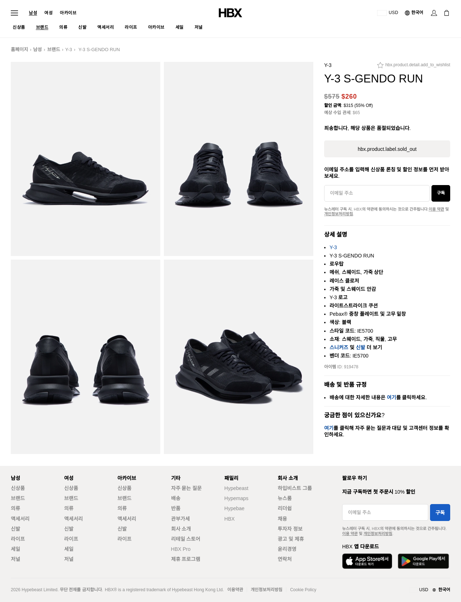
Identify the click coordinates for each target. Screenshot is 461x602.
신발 (360, 347)
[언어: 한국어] (414, 13)
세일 (15, 549)
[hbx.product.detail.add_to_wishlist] (413, 67)
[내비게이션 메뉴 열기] (14, 13)
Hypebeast (236, 488)
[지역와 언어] (429, 590)
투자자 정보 (290, 529)
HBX (229, 519)
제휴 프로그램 (186, 559)
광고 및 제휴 (291, 539)
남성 (33, 13)
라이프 (18, 539)
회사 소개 (181, 529)
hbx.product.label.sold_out (387, 149)
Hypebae (234, 508)
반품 (175, 508)
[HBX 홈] (230, 12)
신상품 (18, 488)
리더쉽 (285, 508)
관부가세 (180, 519)
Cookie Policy (303, 589)
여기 (391, 397)
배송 (175, 498)
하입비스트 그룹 (295, 488)
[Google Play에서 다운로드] (423, 561)
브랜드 (53, 49)
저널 (15, 559)
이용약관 (235, 589)
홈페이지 (19, 49)
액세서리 (20, 519)
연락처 (285, 559)
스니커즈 (339, 347)
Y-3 (68, 49)
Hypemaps (236, 498)
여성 (48, 13)
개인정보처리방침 (338, 214)
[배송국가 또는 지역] (387, 13)
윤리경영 (287, 549)
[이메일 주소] (377, 193)
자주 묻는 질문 (186, 488)
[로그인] (434, 13)
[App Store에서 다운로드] (367, 561)
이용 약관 (436, 209)
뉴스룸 (285, 498)
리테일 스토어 (186, 539)
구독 (441, 193)
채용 (282, 519)
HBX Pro (181, 549)
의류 (15, 508)
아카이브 (68, 13)
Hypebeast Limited (39, 589)
